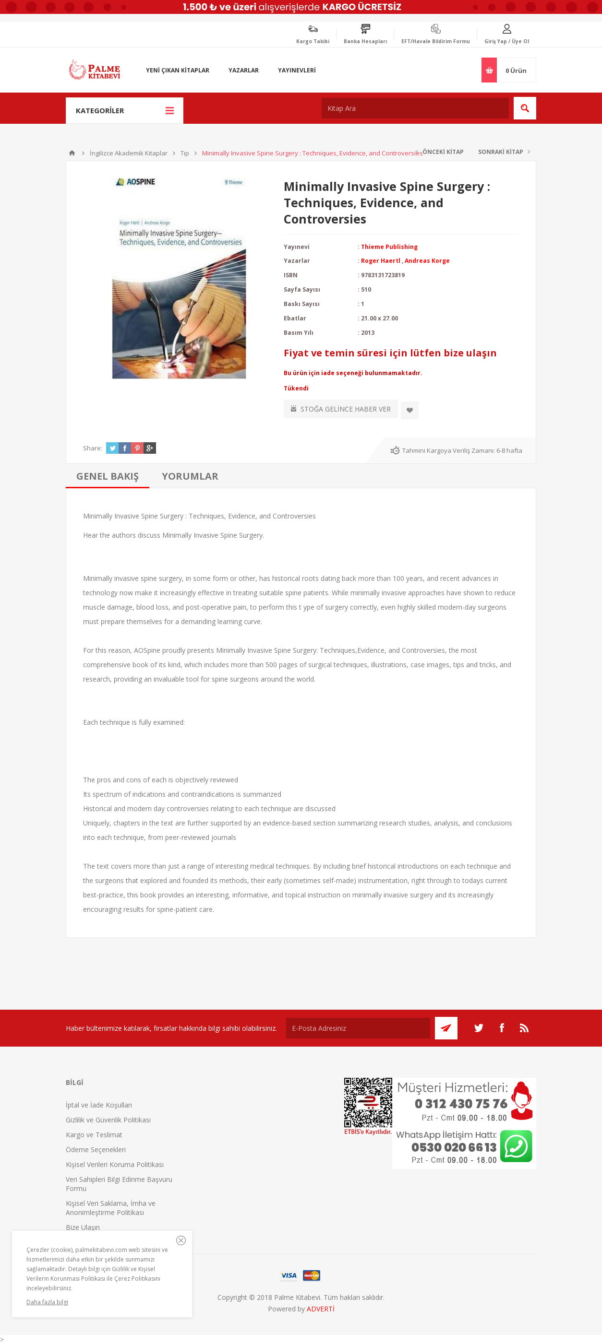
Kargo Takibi (312, 41)
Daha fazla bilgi (47, 1302)
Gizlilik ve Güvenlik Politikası (108, 1119)
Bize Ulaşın (83, 1227)
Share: (92, 448)
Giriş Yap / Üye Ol (506, 41)
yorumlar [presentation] (190, 476)
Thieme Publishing (389, 247)
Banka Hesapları (365, 41)
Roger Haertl (380, 261)
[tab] (107, 476)
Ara (525, 108)
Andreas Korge (427, 261)
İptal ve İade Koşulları (99, 1104)
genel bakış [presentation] (107, 476)
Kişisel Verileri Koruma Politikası (115, 1164)
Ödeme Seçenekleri (96, 1149)
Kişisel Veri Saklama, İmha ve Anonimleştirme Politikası (111, 1208)
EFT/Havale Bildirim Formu (435, 41)
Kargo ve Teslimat (94, 1134)
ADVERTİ (321, 1308)
